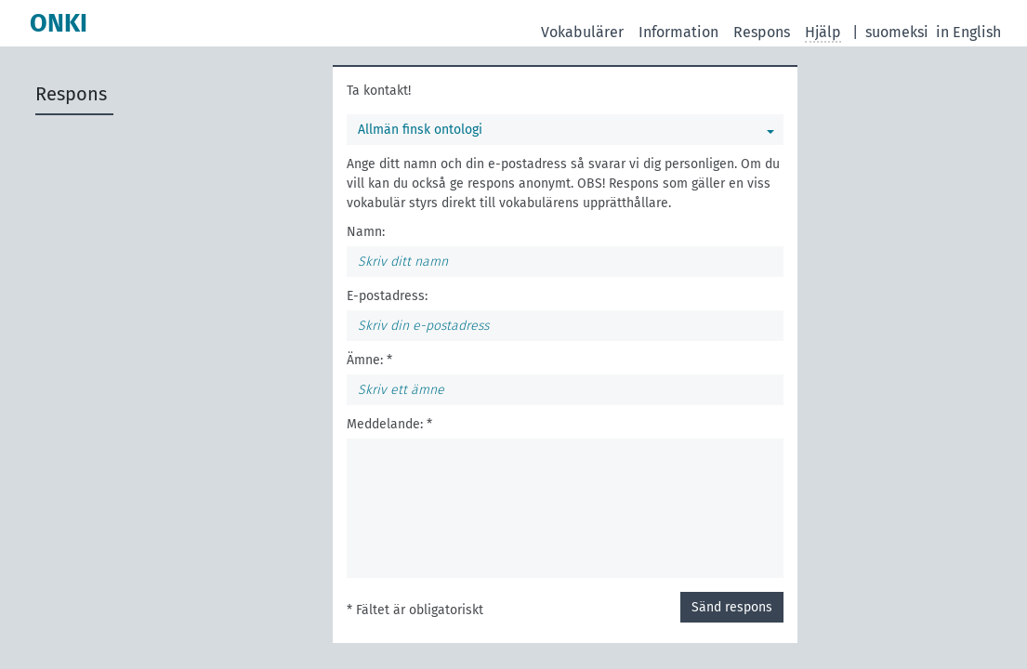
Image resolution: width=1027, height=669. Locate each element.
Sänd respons (731, 607)
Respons (761, 32)
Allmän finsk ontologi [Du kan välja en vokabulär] (420, 130)
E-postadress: (387, 296)
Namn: (366, 232)
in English (968, 32)
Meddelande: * (389, 424)
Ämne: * (369, 360)
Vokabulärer (582, 32)
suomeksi (896, 32)
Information (678, 32)
